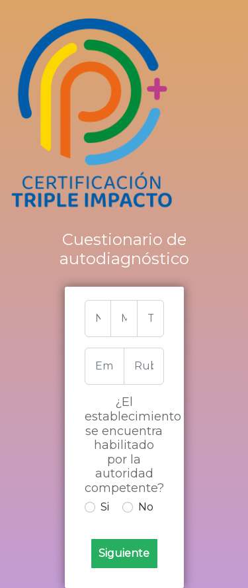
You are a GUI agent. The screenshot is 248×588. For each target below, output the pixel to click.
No (145, 507)
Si (105, 507)
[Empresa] (105, 366)
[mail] (124, 318)
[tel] (150, 318)
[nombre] (98, 318)
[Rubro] (144, 366)
